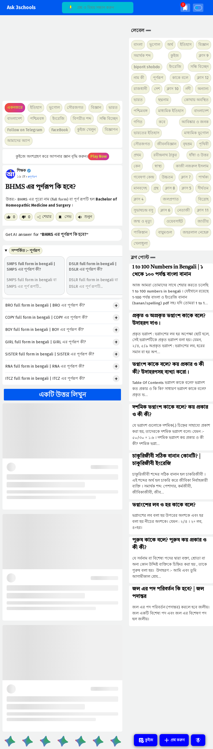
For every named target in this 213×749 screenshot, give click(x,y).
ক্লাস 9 (204, 55)
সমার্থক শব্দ (142, 55)
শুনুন (85, 216)
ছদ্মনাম (163, 99)
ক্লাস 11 (203, 210)
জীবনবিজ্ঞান (166, 144)
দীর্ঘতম (203, 188)
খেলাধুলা (141, 243)
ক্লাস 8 (170, 188)
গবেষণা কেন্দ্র (144, 177)
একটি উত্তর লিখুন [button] (62, 395)
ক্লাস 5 (186, 188)
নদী (188, 88)
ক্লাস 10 (173, 88)
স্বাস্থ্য (158, 166)
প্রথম (137, 155)
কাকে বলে (180, 77)
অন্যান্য (203, 88)
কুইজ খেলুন (86, 129)
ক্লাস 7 (186, 177)
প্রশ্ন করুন (174, 740)
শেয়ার (44, 216)
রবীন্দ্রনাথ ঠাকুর (165, 155)
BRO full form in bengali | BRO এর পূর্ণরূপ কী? (45, 305)
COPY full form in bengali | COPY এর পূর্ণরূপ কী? (46, 317)
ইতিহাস (186, 44)
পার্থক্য (203, 177)
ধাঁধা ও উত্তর (199, 155)
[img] (185, 7)
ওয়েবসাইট (174, 221)
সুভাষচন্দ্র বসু (143, 210)
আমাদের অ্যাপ (18, 140)
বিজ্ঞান (203, 44)
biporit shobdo (147, 67)
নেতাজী (183, 210)
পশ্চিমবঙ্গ (37, 118)
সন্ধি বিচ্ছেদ (108, 118)
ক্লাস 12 (203, 77)
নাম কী (139, 77)
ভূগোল (154, 44)
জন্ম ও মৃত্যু (143, 221)
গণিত (138, 122)
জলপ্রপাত (171, 199)
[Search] (97, 7)
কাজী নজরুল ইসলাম (192, 166)
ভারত (138, 99)
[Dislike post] (26, 217)
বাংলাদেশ (201, 111)
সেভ (64, 216)
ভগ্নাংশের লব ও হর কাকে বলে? (163, 505)
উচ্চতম (167, 177)
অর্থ (170, 44)
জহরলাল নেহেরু (196, 232)
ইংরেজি (58, 118)
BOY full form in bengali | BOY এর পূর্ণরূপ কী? (44, 329)
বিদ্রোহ (203, 199)
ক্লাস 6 (165, 210)
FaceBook (59, 130)
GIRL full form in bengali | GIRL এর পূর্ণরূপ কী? (45, 342)
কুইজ (175, 55)
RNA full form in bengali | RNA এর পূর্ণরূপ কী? (44, 366)
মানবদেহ (140, 188)
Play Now (98, 156)
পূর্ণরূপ (158, 77)
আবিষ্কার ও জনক (195, 122)
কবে (162, 122)
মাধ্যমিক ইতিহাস (171, 111)
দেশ (157, 88)
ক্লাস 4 (139, 199)
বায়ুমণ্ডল (165, 232)
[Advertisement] (61, 60)
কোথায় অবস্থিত (196, 99)
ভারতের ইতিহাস (146, 133)
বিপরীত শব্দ (82, 118)
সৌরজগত (142, 144)
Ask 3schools (21, 7)
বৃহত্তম (187, 144)
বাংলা (138, 44)
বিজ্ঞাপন (111, 129)
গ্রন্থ (155, 188)
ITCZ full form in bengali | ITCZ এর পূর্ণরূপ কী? (45, 378)
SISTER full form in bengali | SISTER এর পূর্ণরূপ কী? (49, 354)
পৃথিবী (204, 144)
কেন (137, 166)
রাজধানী (140, 88)
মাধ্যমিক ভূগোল (196, 133)
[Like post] (11, 217)
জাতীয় (203, 221)
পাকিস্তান (140, 232)
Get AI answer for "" (48, 234)
